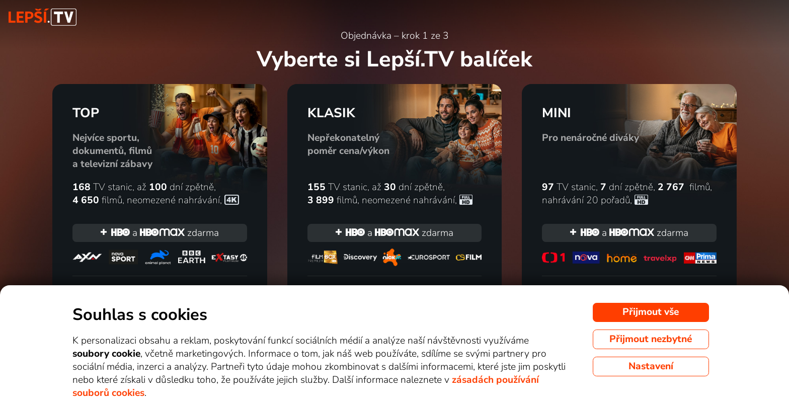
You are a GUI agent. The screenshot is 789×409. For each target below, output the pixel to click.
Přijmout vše (650, 311)
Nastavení (650, 366)
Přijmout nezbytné (650, 339)
